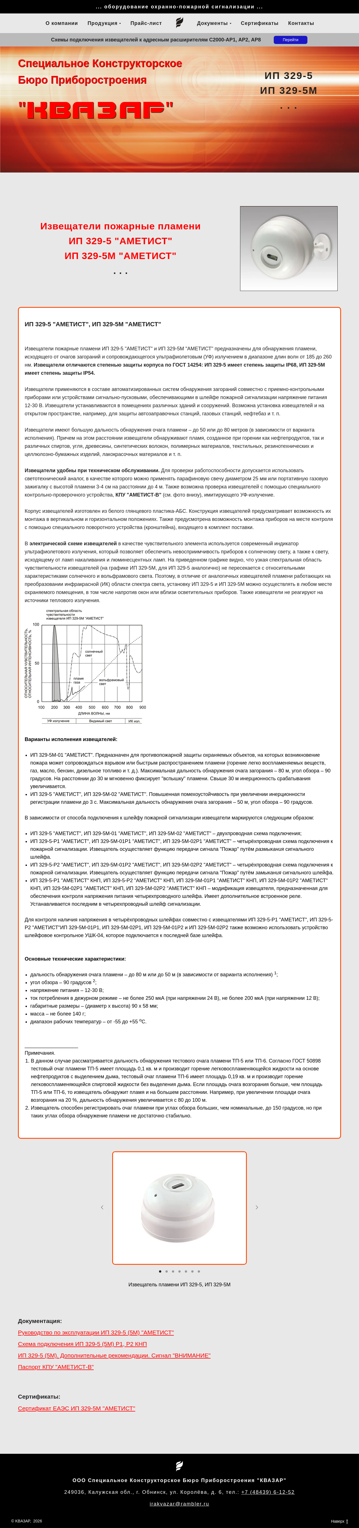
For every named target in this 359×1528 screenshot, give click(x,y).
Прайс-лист (146, 23)
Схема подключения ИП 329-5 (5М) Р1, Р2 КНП (82, 1344)
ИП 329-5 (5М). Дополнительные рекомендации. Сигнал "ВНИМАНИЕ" (114, 1355)
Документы (212, 23)
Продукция (103, 23)
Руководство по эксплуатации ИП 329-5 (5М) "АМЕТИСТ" (96, 1332)
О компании (61, 23)
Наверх (339, 1521)
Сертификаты (260, 23)
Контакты (301, 23)
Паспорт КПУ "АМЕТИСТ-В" (56, 1367)
